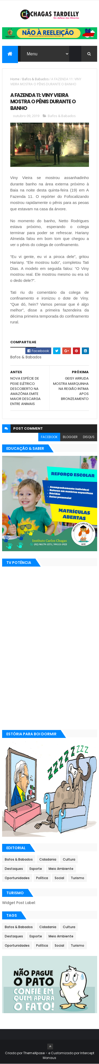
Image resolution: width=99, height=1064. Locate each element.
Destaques (14, 868)
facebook (49, 437)
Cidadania (47, 859)
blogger (70, 437)
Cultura (69, 859)
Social (59, 878)
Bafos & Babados (35, 79)
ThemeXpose (34, 1053)
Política (42, 878)
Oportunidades (17, 878)
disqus (89, 437)
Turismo (77, 878)
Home (15, 79)
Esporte (36, 868)
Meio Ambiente (61, 868)
